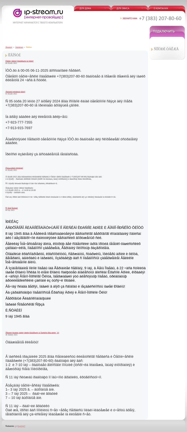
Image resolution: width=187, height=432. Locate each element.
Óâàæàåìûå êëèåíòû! (14, 168)
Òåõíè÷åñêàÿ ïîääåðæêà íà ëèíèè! (19, 61)
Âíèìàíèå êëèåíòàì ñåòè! (15, 92)
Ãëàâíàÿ (8, 47)
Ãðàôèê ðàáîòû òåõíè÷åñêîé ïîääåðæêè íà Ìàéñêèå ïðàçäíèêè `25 (32, 333)
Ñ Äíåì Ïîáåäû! (11, 208)
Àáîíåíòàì (19, 47)
